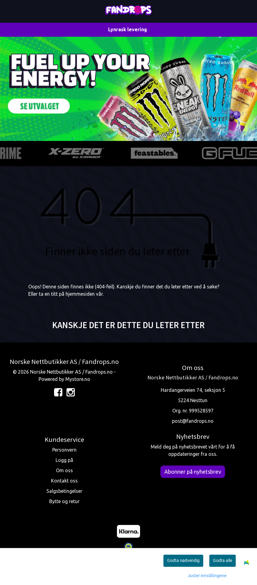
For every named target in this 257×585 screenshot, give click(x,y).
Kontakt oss (64, 480)
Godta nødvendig (183, 560)
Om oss (64, 470)
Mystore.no (77, 379)
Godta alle (222, 560)
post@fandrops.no (193, 421)
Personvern (64, 449)
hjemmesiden (80, 294)
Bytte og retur (64, 501)
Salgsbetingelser (64, 491)
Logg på (64, 460)
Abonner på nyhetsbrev (192, 472)
